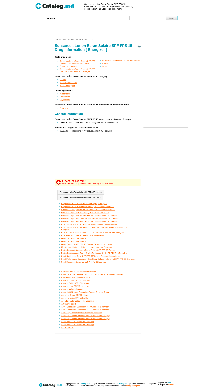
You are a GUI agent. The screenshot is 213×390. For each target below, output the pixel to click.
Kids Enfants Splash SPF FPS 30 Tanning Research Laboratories (89, 224)
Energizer (64, 108)
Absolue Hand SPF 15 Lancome (75, 286)
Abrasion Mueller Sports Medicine (75, 277)
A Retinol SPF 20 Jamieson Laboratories (78, 271)
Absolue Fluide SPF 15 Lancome (75, 283)
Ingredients (94, 18)
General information (68, 66)
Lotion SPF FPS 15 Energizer (74, 238)
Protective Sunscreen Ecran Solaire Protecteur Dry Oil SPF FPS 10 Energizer (94, 253)
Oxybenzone (65, 100)
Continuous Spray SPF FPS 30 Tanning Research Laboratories (88, 209)
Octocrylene (65, 97)
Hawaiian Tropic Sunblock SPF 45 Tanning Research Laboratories (89, 221)
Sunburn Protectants (68, 82)
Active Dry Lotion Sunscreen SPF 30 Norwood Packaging (85, 319)
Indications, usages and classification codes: (121, 60)
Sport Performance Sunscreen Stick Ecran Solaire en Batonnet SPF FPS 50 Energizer (98, 259)
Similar (105, 66)
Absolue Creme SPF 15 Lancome (75, 280)
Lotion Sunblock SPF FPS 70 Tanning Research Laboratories (87, 244)
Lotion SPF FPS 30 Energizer (74, 241)
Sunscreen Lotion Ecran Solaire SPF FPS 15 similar (80, 198)
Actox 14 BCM (67, 327)
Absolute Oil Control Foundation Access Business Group (85, 292)
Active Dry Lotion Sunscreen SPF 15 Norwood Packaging (85, 316)
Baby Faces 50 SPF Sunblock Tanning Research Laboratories (87, 206)
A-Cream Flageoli (68, 304)
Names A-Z (109, 18)
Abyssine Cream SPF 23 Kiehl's (74, 295)
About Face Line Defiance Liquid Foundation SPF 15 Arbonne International (93, 274)
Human (51, 18)
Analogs (105, 63)
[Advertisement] (106, 30)
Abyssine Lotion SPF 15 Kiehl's (74, 298)
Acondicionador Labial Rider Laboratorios (78, 301)
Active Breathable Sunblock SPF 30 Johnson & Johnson (85, 307)
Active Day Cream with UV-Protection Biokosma (81, 313)
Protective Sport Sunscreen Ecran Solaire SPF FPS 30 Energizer (89, 250)
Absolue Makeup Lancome (72, 289)
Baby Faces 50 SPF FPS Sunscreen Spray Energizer (84, 204)
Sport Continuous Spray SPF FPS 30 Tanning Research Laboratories (90, 256)
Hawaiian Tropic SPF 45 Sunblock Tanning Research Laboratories (89, 215)
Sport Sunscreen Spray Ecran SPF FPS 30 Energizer (84, 262)
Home (40, 18)
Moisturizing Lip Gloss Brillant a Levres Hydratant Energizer (86, 247)
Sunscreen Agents (67, 85)
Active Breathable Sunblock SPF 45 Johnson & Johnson (85, 310)
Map (120, 18)
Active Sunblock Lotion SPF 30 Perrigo (77, 324)
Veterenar (64, 18)
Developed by (165, 385)
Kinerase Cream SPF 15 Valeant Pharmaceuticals (82, 235)
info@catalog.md (133, 386)
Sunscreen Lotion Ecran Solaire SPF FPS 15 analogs (81, 192)
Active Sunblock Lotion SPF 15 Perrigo (77, 321)
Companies (78, 18)
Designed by (164, 383)
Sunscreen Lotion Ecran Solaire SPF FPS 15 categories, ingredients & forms (77, 62)
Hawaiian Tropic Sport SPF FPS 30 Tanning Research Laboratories (89, 218)
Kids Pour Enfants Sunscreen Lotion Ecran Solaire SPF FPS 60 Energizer (92, 232)
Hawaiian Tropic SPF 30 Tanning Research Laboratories (85, 212)
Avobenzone (65, 94)
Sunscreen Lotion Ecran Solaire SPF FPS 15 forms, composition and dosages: (77, 70)
